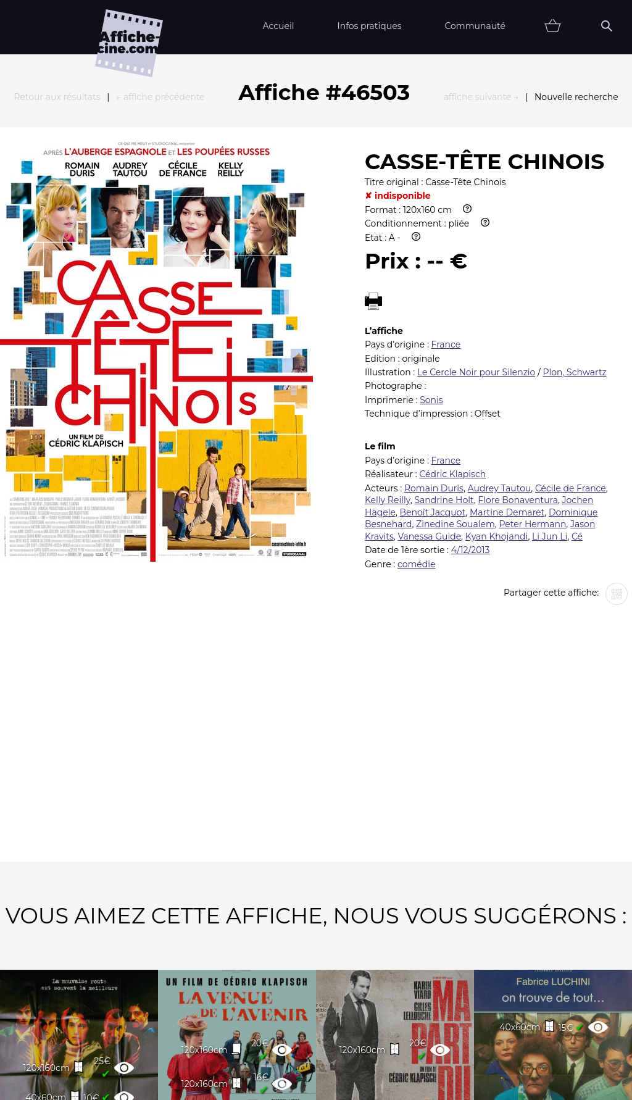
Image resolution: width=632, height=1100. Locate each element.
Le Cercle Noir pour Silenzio (476, 236)
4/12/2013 (470, 414)
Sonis (431, 264)
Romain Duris (434, 352)
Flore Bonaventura (518, 364)
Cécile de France (570, 352)
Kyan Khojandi (496, 400)
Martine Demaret (507, 376)
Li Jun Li (549, 400)
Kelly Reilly (387, 364)
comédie (416, 428)
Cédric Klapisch (452, 338)
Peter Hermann (532, 388)
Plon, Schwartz (574, 236)
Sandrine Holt (443, 364)
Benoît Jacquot (433, 376)
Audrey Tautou (499, 352)
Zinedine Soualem (455, 388)
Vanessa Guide (429, 400)
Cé (577, 400)
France (446, 208)
